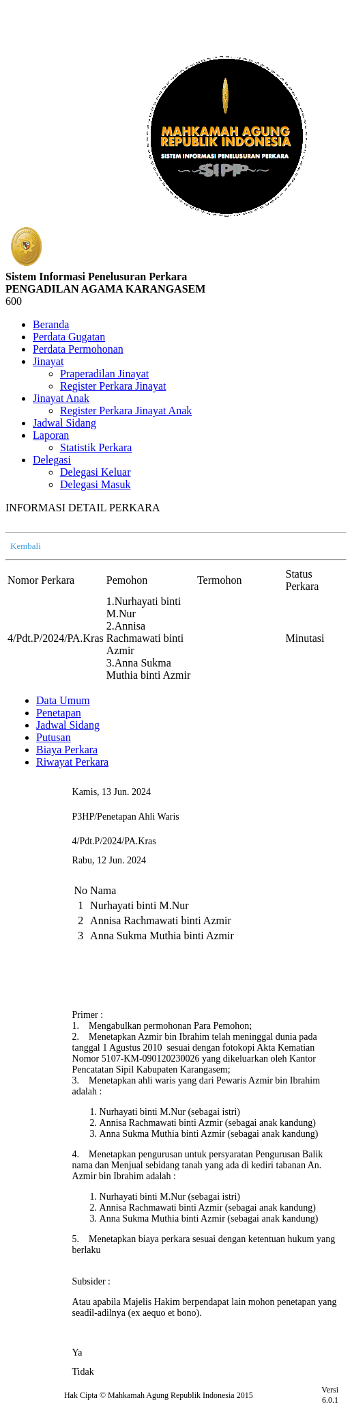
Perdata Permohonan (78, 349)
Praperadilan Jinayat (104, 373)
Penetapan (58, 712)
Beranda (51, 324)
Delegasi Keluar (95, 472)
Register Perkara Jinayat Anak (126, 410)
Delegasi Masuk (95, 484)
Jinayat (48, 361)
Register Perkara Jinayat (113, 386)
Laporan (51, 435)
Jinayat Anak (61, 398)
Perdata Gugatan (69, 336)
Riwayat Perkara (72, 762)
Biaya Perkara (67, 749)
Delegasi (52, 460)
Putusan (53, 737)
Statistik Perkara (96, 447)
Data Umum (63, 700)
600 (13, 301)
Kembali (25, 546)
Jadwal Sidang (64, 423)
